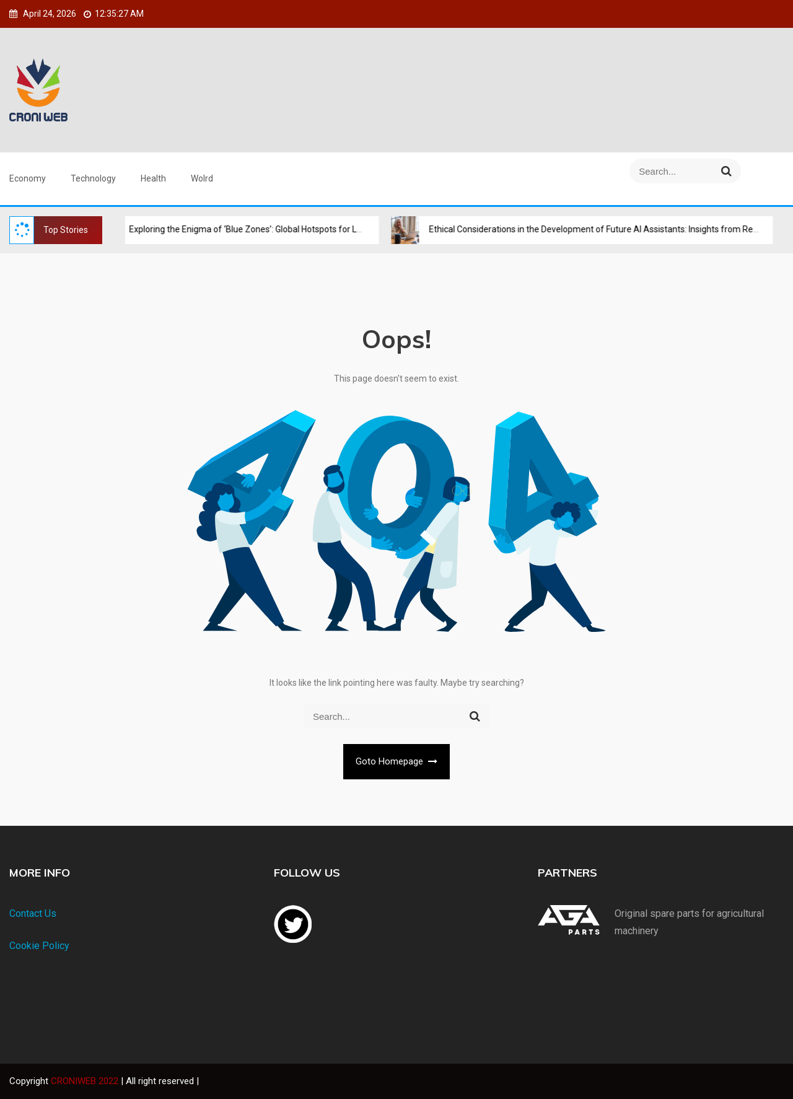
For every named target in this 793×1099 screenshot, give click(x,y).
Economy (27, 178)
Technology (93, 178)
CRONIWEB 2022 (86, 1081)
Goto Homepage (397, 761)
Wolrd (202, 178)
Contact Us (32, 913)
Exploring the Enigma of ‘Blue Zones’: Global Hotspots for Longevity (248, 229)
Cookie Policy (39, 946)
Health (153, 178)
